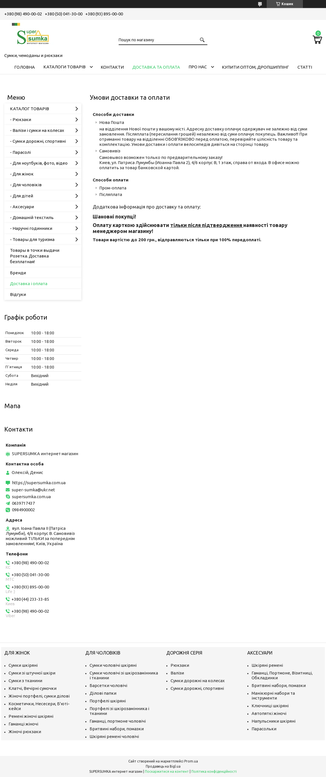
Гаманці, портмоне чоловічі (118, 721)
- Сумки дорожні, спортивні (38, 141)
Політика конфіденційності (214, 771)
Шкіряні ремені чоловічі (114, 736)
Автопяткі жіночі (269, 713)
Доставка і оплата (28, 283)
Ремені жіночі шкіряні (31, 716)
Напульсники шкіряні (273, 721)
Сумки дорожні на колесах (198, 680)
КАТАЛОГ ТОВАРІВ (29, 108)
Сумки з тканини (25, 680)
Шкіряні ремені (267, 665)
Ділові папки (103, 693)
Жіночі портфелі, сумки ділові (39, 696)
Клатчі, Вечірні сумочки (32, 688)
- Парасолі (20, 152)
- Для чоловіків (26, 184)
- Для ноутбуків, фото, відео (39, 163)
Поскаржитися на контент (167, 771)
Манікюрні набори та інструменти (273, 695)
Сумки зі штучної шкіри (32, 672)
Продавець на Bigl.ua (163, 766)
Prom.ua (191, 761)
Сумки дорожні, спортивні (197, 688)
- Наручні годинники (31, 228)
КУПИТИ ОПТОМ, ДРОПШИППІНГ (255, 67)
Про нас (198, 66)
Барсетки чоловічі (108, 685)
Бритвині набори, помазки (117, 728)
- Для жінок (22, 173)
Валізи (177, 672)
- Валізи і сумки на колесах (37, 130)
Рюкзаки (180, 665)
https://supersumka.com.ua (39, 482)
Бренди (18, 272)
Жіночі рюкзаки (25, 731)
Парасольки (264, 728)
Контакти (112, 67)
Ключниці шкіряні (270, 705)
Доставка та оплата (156, 67)
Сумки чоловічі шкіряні (113, 665)
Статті (304, 67)
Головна (24, 67)
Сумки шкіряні (23, 665)
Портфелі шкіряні (108, 700)
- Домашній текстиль (32, 217)
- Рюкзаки (20, 119)
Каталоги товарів (64, 66)
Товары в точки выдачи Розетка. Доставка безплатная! (34, 256)
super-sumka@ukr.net (33, 489)
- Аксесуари (22, 206)
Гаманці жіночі (23, 723)
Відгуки (18, 294)
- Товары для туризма (32, 239)
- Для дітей (21, 195)
